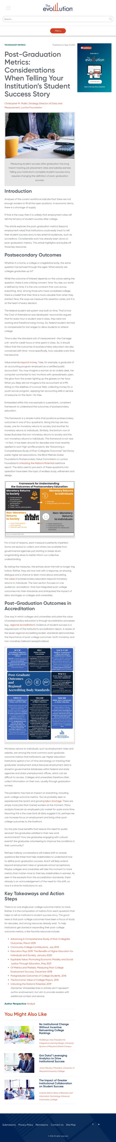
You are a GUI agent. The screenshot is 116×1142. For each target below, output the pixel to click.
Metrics (22, 45)
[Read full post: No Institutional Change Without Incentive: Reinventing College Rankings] (19, 1035)
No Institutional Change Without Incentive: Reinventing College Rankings (54, 1029)
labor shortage (53, 801)
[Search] (58, 19)
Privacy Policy (25, 1124)
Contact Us (57, 1124)
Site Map (71, 1124)
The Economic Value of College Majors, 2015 (35, 979)
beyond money (29, 362)
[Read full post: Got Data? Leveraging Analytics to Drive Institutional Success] (19, 1063)
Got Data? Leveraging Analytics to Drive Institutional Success (53, 1058)
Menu (58, 30)
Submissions (9, 1124)
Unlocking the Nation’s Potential (37, 463)
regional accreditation (22, 624)
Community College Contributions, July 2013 (35, 947)
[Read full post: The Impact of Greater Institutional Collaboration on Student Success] (19, 1090)
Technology (11, 45)
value (12, 578)
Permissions (42, 1124)
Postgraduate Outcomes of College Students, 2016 (38, 975)
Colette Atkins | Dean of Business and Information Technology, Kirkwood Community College (55, 1096)
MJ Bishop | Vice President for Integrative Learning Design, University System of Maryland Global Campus (56, 1043)
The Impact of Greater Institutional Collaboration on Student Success (55, 1083)
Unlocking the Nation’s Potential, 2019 (31, 984)
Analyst (31, 1003)
